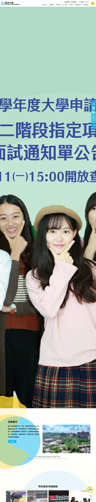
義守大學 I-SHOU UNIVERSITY (10, 3)
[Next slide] (18, 404)
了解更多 (12, 449)
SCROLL (94, 121)
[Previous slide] (9, 404)
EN (87, 2)
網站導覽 (67, 2)
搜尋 (81, 2)
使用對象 (74, 2)
